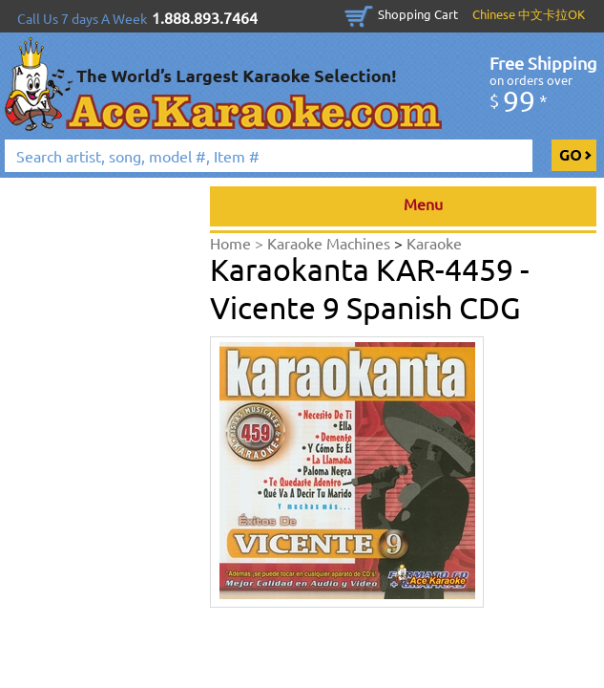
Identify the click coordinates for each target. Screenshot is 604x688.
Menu (403, 206)
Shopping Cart (418, 14)
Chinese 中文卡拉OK (528, 14)
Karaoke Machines (330, 242)
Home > (238, 242)
